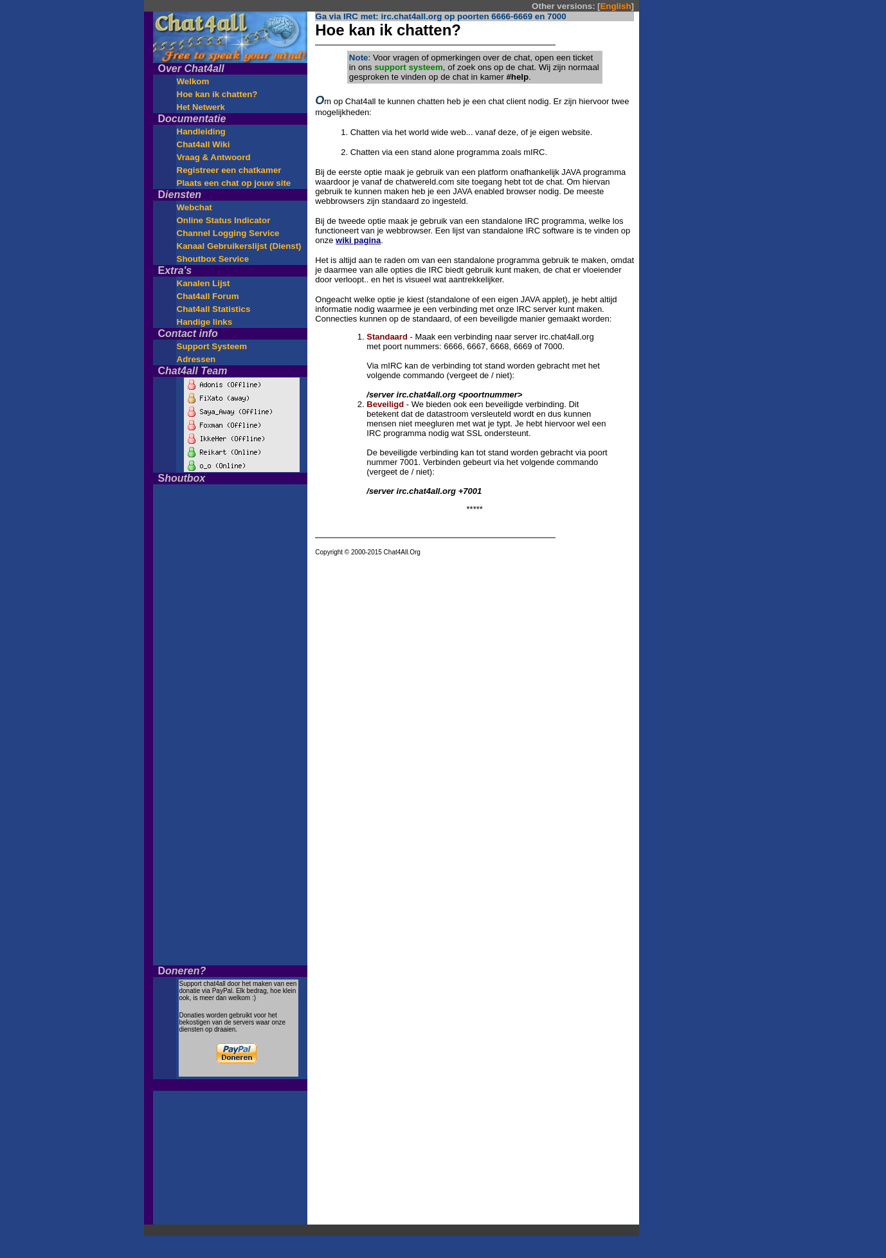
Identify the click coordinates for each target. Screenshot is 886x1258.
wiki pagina (358, 240)
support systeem (408, 67)
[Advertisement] (702, 204)
